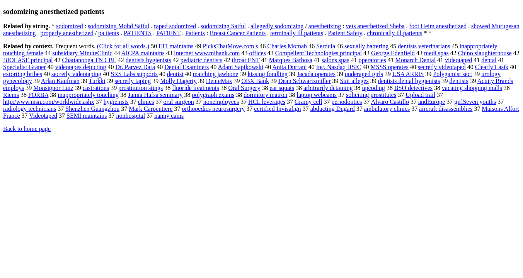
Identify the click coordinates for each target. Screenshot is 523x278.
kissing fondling (267, 74)
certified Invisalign (277, 108)
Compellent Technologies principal (318, 53)
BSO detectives (413, 88)
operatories (372, 60)
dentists (459, 81)
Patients (195, 33)
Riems (11, 95)
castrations (96, 88)
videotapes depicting (80, 67)
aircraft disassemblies (445, 108)
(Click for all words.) (123, 46)
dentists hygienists (148, 60)
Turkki (97, 81)
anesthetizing (324, 26)
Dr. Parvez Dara (135, 67)
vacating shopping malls (472, 88)
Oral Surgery (244, 88)
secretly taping (132, 81)
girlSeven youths (475, 101)
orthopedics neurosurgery (213, 108)
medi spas (436, 53)
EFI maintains (175, 46)
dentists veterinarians (424, 46)
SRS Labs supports (134, 74)
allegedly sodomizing (276, 26)
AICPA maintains (143, 53)
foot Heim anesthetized (438, 26)
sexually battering (366, 46)
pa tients (108, 33)
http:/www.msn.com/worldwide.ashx (48, 101)
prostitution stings (140, 88)
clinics (146, 101)
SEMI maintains (86, 115)
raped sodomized (175, 26)
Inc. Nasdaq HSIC (338, 67)
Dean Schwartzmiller (304, 81)
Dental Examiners (186, 67)
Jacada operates (316, 74)
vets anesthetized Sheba (375, 26)
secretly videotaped (442, 67)
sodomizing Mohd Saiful (118, 26)
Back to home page (27, 128)
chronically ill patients (394, 33)
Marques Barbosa (290, 60)
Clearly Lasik (492, 67)
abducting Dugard (332, 108)
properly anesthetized (66, 33)
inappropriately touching (88, 95)
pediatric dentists (202, 60)
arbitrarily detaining (328, 88)
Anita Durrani (289, 67)
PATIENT (168, 33)
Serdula (325, 46)
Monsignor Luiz (53, 88)
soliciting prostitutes (371, 95)
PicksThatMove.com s (230, 46)
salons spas (335, 60)
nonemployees (221, 101)
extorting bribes (22, 74)
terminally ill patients (296, 33)
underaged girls (364, 74)
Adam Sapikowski (240, 67)
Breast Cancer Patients (238, 33)
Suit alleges (354, 81)
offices (257, 53)
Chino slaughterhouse (485, 53)
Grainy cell (308, 101)
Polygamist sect (452, 74)
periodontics (347, 101)
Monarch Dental (415, 60)
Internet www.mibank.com (207, 53)
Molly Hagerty (178, 81)
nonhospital (130, 115)
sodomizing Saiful (223, 26)
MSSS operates (390, 67)
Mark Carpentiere (150, 108)
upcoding (373, 88)
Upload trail (420, 95)
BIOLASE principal (28, 60)
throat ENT (246, 60)
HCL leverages (266, 101)
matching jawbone (216, 74)
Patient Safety (345, 33)
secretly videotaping (76, 74)
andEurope (431, 101)
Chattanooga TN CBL (89, 60)
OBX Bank (255, 81)
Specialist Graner (24, 67)
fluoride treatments (195, 88)
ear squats (281, 88)
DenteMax (219, 81)
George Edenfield (393, 53)
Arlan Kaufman (60, 81)
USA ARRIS (408, 74)
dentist (175, 74)
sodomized (69, 26)
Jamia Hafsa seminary (155, 95)
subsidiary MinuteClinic (82, 53)
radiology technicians (29, 108)
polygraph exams (213, 95)
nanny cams (169, 115)
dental (488, 60)
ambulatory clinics (387, 108)
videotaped (458, 60)
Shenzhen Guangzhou (92, 108)
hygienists (116, 101)
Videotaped (43, 115)
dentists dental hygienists (409, 81)
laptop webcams (316, 95)
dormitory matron (265, 95)
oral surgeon (178, 101)
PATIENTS (138, 33)
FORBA (38, 95)
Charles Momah (287, 46)
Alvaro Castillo (390, 101)
